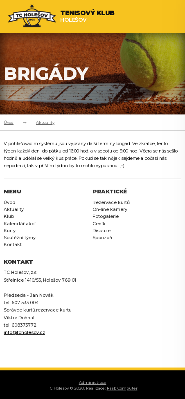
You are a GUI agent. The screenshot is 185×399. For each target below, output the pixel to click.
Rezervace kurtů (111, 202)
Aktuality (45, 122)
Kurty (10, 230)
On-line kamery (109, 209)
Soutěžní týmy (20, 237)
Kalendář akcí (20, 223)
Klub (9, 216)
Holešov (87, 16)
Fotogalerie (105, 216)
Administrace (92, 382)
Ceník (99, 223)
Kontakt (13, 244)
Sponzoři (102, 237)
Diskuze (101, 230)
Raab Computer (122, 388)
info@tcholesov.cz (24, 332)
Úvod (9, 122)
